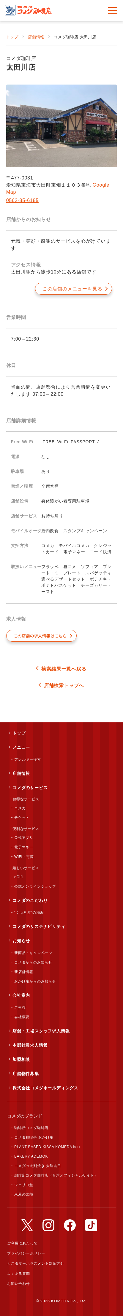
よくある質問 (18, 1274)
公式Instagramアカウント (48, 1225)
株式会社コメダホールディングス (45, 1087)
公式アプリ (23, 838)
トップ (12, 37)
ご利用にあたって (22, 1243)
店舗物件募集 (25, 1073)
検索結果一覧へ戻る (63, 668)
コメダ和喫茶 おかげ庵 (33, 1137)
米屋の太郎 (23, 1194)
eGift (18, 877)
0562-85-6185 (22, 200)
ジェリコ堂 (23, 1185)
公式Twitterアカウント (27, 1225)
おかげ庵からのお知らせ (35, 981)
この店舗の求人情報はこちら (40, 636)
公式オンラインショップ (35, 886)
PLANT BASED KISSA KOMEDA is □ (47, 1147)
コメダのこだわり (30, 900)
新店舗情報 (23, 972)
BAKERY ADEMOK (31, 1156)
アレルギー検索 (27, 759)
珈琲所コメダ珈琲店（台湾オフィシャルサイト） (56, 1175)
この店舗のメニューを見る (72, 288)
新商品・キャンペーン (33, 953)
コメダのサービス (30, 787)
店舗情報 (36, 37)
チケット (21, 818)
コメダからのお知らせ (33, 962)
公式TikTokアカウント (91, 1225)
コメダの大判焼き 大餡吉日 (37, 1166)
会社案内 (21, 995)
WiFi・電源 (24, 857)
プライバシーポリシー (26, 1253)
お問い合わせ (18, 1284)
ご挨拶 (20, 1007)
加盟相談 (21, 1059)
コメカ (20, 808)
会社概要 (21, 1017)
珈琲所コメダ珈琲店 (31, 1128)
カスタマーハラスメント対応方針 (35, 1263)
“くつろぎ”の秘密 (29, 912)
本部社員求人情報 (30, 1045)
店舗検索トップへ (64, 685)
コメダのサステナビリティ (38, 926)
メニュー (21, 747)
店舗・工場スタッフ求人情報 (41, 1031)
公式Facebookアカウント (70, 1225)
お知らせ (21, 940)
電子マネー (23, 847)
